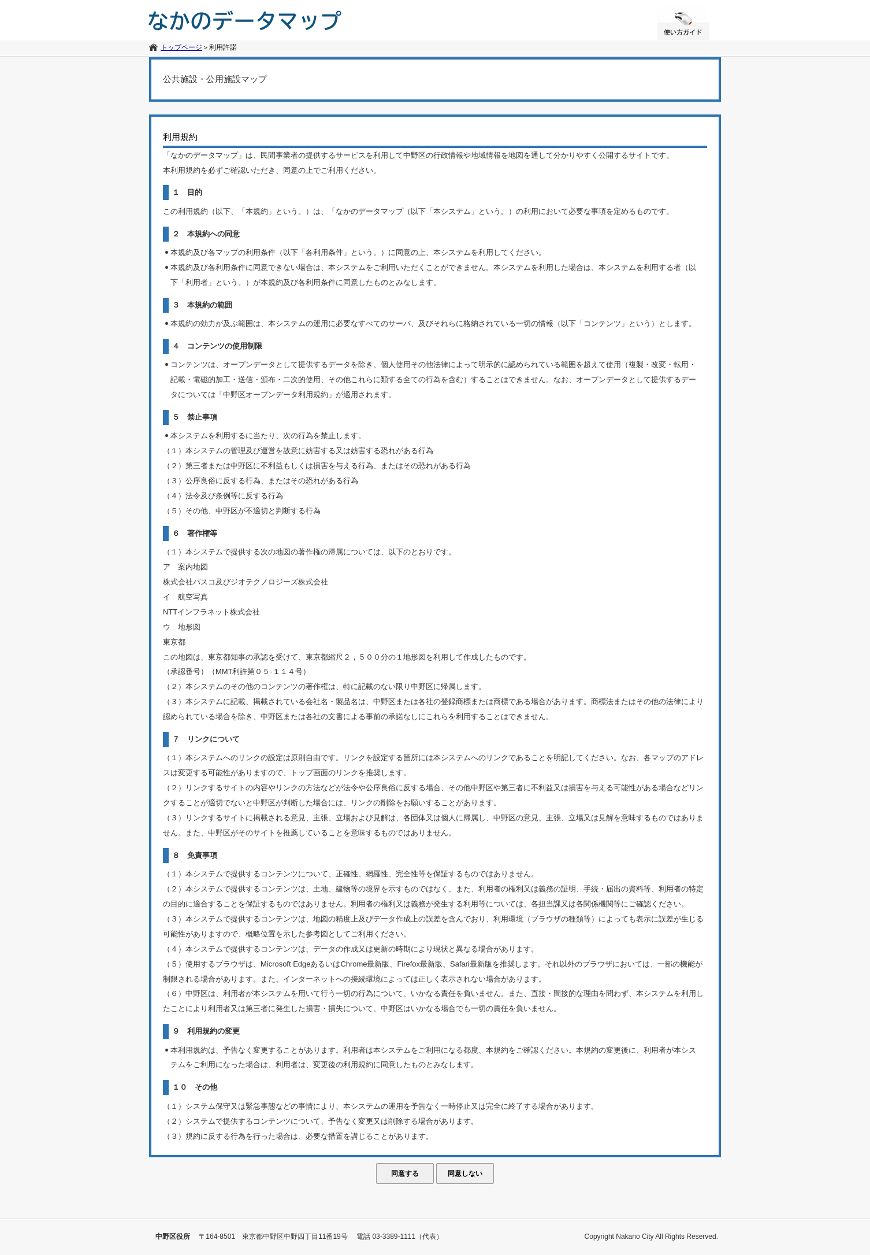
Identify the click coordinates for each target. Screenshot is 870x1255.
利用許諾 (223, 47)
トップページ (181, 47)
